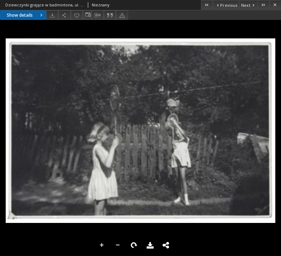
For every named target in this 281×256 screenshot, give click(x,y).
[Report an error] (122, 15)
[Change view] (87, 15)
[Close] (275, 5)
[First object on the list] (207, 5)
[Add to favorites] (77, 15)
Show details (25, 15)
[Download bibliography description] (97, 15)
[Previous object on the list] (226, 5)
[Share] (64, 15)
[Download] (52, 15)
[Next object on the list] (248, 5)
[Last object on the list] (263, 5)
